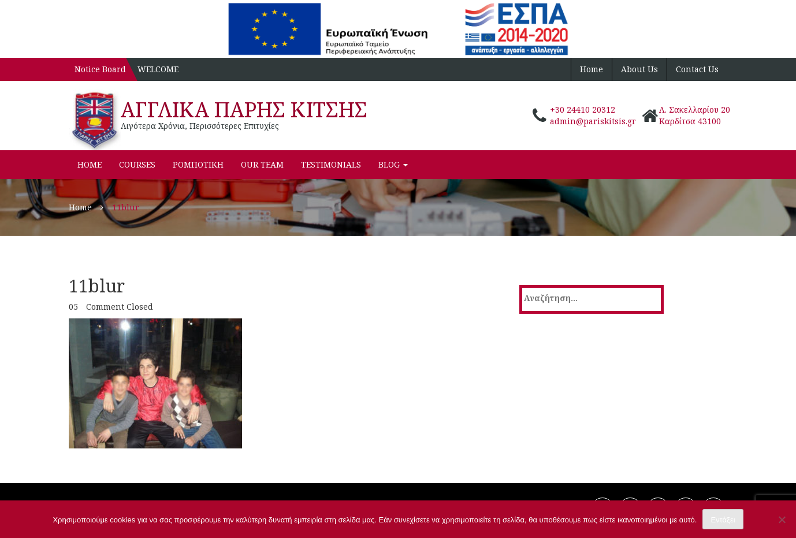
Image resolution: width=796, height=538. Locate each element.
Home (591, 69)
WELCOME (157, 69)
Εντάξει (723, 519)
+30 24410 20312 (582, 109)
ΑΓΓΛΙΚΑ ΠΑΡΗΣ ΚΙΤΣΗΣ (244, 109)
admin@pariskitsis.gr (593, 121)
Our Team (262, 164)
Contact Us (697, 69)
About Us (639, 69)
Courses (137, 164)
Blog (393, 164)
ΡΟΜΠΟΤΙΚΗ (198, 164)
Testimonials (331, 164)
